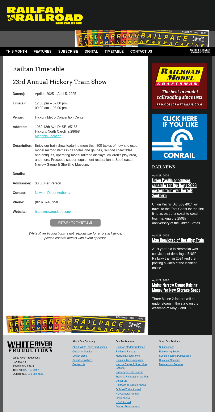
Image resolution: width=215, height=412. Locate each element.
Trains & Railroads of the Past (132, 376)
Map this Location (48, 136)
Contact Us (141, 51)
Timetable (114, 51)
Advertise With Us (82, 360)
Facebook (162, 52)
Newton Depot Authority (52, 193)
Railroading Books (169, 351)
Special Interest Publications (175, 355)
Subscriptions (166, 347)
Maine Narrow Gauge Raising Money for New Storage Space (176, 287)
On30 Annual (123, 398)
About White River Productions (89, 347)
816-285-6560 (35, 373)
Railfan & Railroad (126, 351)
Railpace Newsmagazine (129, 360)
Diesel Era (121, 380)
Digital (91, 51)
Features (42, 51)
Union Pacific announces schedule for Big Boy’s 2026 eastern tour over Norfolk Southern (174, 188)
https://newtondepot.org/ (53, 211)
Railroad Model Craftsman (130, 347)
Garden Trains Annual (128, 406)
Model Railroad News (128, 355)
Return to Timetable (75, 222)
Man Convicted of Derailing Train (178, 240)
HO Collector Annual (127, 393)
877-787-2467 (31, 369)
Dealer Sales (79, 355)
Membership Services (171, 364)
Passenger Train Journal (129, 372)
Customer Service (82, 351)
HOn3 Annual (123, 402)
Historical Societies (169, 360)
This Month (16, 51)
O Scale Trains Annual (128, 389)
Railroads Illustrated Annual (131, 385)
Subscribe (68, 51)
